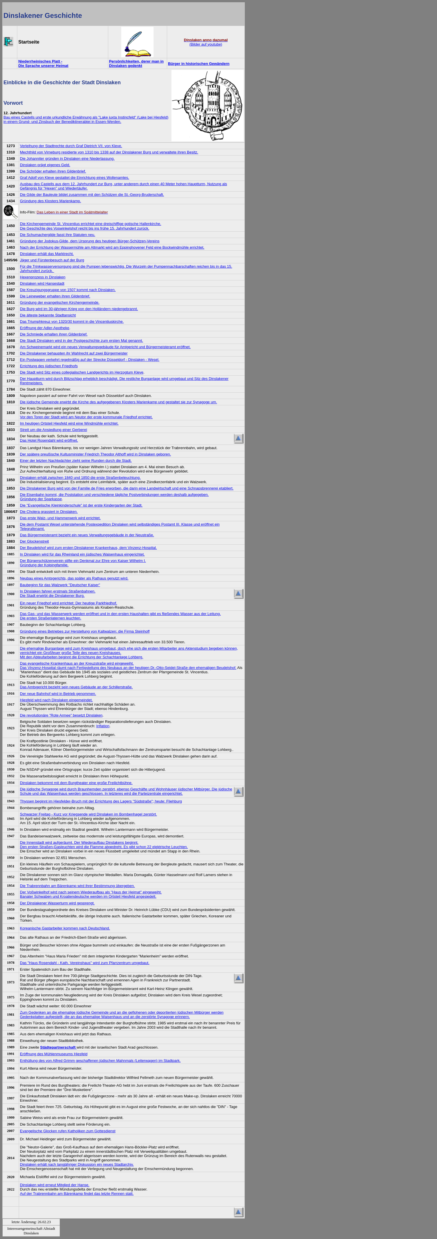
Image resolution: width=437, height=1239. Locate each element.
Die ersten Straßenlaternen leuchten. (50, 618)
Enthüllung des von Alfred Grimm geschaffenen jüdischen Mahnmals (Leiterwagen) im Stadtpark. (100, 1060)
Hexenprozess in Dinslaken (43, 277)
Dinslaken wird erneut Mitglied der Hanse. (54, 1185)
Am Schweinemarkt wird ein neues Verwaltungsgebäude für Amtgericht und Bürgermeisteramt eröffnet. (105, 347)
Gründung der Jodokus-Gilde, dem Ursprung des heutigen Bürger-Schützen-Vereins (89, 241)
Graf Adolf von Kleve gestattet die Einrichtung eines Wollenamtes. (74, 177)
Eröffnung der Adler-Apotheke (44, 328)
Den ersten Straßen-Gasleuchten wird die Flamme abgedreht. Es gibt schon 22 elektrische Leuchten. (104, 847)
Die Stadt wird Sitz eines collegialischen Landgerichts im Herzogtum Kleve (81, 372)
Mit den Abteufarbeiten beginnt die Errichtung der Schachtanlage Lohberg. (81, 657)
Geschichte (63, 15)
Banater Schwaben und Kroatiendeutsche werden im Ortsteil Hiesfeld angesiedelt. (88, 896)
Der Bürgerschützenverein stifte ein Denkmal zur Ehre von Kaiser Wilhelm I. (83, 560)
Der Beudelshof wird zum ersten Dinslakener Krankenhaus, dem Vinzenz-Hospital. (88, 548)
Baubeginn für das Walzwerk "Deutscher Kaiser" (60, 585)
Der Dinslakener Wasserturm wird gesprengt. (57, 903)
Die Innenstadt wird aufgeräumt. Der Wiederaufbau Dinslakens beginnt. (79, 842)
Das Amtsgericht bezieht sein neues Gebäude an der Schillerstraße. (76, 687)
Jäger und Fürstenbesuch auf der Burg (52, 260)
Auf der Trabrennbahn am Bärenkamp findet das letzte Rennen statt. (77, 1193)
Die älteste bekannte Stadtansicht (48, 315)
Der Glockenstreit (34, 541)
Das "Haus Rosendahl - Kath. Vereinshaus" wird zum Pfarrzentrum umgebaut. (85, 963)
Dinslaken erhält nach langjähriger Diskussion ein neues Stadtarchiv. (77, 1164)
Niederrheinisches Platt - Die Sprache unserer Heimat (43, 63)
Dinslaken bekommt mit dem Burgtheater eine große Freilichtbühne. (76, 783)
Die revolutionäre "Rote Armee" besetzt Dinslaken (61, 715)
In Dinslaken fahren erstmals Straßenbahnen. (58, 591)
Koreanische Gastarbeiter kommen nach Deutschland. (65, 928)
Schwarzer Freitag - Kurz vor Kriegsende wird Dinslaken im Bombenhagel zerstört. (88, 814)
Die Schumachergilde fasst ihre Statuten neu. (57, 235)
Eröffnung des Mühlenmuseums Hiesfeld (53, 1054)
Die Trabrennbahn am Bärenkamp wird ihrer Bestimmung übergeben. (77, 886)
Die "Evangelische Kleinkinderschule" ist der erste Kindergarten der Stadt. (81, 505)
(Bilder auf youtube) (206, 42)
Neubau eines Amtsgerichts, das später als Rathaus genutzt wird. (74, 578)
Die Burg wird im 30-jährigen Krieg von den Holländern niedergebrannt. (79, 309)
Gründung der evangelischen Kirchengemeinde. (59, 302)
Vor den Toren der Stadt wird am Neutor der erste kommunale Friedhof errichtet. (86, 417)
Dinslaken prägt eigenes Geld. (45, 165)
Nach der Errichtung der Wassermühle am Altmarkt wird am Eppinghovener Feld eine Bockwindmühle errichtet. (112, 247)
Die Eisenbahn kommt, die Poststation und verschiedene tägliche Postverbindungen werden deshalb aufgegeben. (114, 494)
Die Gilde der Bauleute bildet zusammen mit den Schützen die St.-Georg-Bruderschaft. (92, 194)
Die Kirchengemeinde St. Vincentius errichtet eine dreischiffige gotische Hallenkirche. (90, 224)
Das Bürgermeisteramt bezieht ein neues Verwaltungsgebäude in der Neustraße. (87, 535)
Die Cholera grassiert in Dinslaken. (49, 511)
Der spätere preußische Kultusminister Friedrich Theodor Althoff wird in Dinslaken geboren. (95, 454)
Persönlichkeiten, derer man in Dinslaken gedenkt (136, 63)
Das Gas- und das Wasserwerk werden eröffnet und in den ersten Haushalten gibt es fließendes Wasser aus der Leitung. (120, 614)
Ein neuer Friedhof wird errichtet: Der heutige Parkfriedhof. (68, 603)
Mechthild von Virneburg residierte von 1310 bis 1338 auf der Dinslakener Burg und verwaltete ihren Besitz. (109, 152)
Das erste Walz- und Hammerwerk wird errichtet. (60, 518)
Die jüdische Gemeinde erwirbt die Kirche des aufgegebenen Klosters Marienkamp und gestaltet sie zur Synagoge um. (118, 402)
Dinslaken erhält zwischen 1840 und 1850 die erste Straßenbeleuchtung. (80, 477)
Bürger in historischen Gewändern (198, 63)
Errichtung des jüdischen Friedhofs (49, 366)
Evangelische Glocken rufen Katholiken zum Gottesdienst (67, 1131)
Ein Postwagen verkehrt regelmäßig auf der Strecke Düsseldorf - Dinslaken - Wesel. (89, 359)
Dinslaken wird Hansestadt (42, 283)
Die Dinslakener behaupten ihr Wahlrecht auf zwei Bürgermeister (74, 353)
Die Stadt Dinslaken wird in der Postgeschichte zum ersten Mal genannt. (81, 340)
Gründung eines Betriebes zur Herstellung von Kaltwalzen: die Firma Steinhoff (85, 631)
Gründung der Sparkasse (41, 499)
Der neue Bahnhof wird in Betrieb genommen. (58, 693)
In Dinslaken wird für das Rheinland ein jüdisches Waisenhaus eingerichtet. (82, 554)
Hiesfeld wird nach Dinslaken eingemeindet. (56, 700)
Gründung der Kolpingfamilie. (44, 565)
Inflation (102, 726)
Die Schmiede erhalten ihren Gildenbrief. (53, 334)
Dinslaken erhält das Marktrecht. (47, 254)
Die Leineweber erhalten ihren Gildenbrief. (55, 296)
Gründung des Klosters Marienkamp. (50, 201)
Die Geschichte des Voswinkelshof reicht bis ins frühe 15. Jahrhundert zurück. (84, 228)
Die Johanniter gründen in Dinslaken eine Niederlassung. (67, 158)
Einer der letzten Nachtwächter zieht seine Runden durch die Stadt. (76, 460)
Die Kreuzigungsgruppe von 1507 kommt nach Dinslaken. (68, 290)
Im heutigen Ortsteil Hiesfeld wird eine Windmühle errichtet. (69, 423)
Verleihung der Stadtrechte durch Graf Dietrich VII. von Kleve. (71, 146)
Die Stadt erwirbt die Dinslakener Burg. (52, 595)
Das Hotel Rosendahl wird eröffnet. (49, 440)
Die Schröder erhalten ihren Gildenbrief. (53, 171)
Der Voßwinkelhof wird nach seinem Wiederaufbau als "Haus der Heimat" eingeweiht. (91, 892)
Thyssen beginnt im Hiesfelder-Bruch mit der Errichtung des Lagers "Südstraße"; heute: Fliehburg (101, 801)
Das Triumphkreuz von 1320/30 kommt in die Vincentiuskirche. (72, 321)
